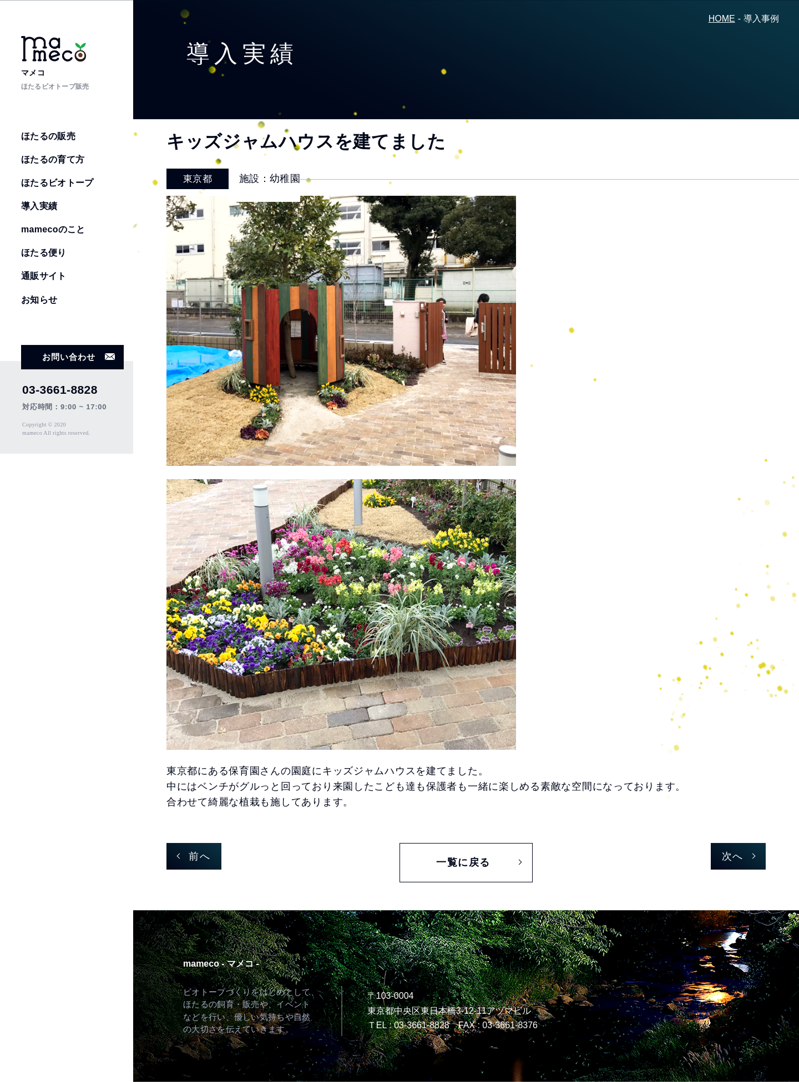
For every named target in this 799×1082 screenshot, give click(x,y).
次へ (733, 856)
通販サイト (44, 276)
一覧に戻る (463, 862)
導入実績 (39, 206)
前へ (199, 856)
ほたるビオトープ (57, 182)
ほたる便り (44, 252)
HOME (722, 18)
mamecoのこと (53, 229)
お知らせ (39, 299)
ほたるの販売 (48, 136)
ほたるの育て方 (52, 159)
